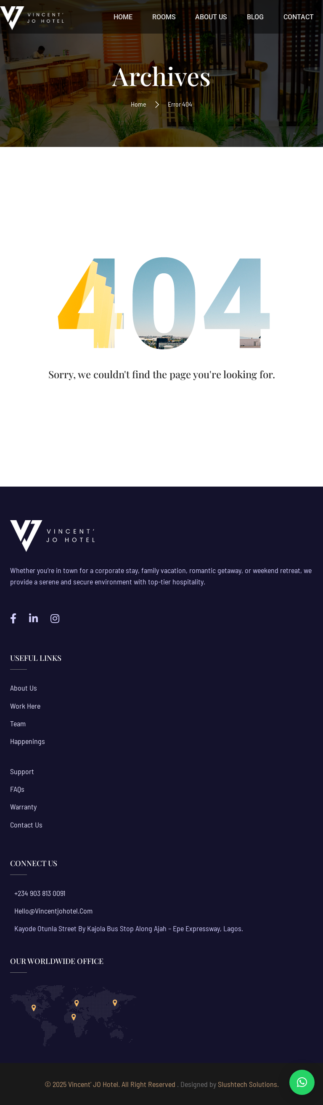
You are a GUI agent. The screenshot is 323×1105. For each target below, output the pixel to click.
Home (138, 104)
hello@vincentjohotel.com (53, 910)
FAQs (17, 788)
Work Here (25, 705)
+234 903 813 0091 (39, 893)
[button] (302, 1082)
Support (22, 771)
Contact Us (26, 824)
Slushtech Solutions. (248, 1084)
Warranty (23, 806)
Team (18, 723)
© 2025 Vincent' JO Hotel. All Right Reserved (110, 1084)
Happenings (27, 741)
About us (23, 687)
